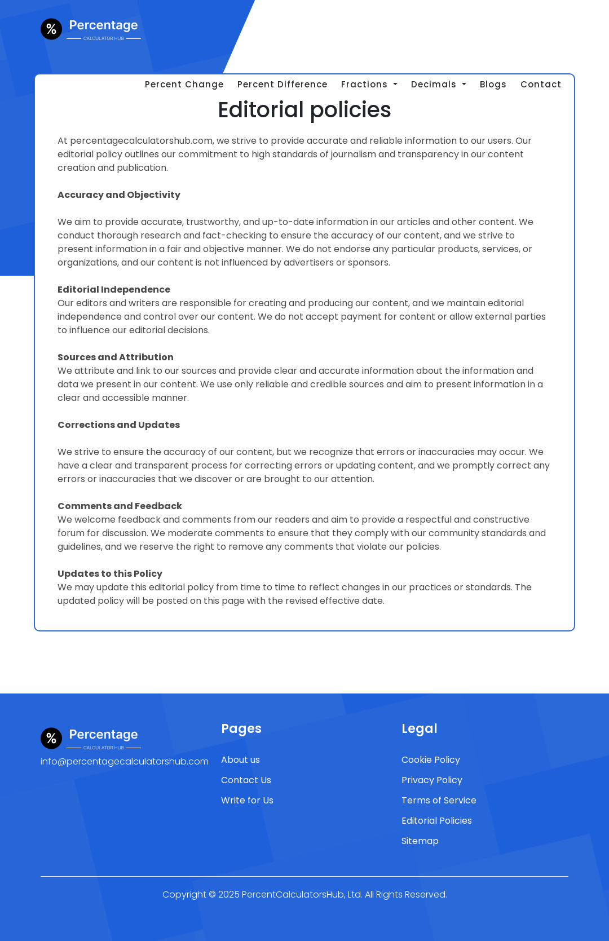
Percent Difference (282, 84)
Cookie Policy (430, 759)
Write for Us (247, 800)
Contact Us (246, 780)
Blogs (493, 84)
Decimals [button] (435, 84)
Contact (541, 84)
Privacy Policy (431, 780)
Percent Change (184, 84)
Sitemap (420, 840)
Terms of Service (438, 800)
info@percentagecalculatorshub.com (125, 761)
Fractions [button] (366, 84)
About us (240, 759)
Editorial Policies (436, 820)
